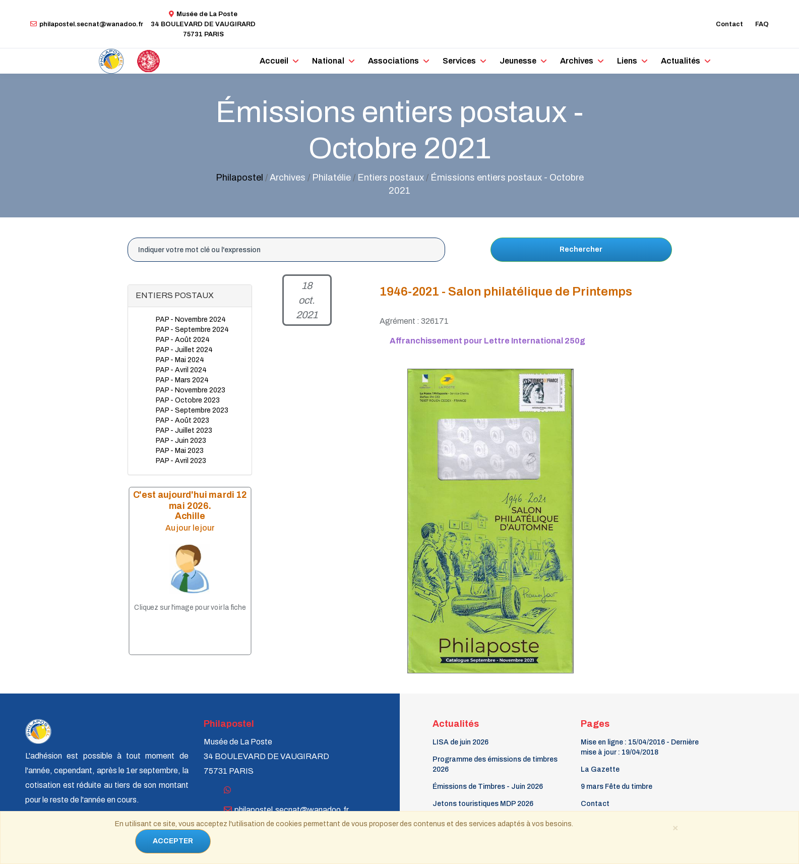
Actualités (680, 60)
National (328, 60)
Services (459, 60)
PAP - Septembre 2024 (192, 329)
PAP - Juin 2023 (181, 440)
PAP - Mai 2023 (180, 450)
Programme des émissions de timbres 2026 (495, 764)
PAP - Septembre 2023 (192, 410)
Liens (627, 60)
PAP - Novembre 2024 (191, 319)
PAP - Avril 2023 (181, 461)
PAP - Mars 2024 (182, 380)
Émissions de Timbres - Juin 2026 (488, 786)
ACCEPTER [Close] (173, 841)
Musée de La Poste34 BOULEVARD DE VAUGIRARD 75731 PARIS (203, 24)
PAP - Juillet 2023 (184, 430)
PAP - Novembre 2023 (190, 390)
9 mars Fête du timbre (616, 786)
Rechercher (581, 249)
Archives (576, 60)
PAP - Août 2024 (183, 339)
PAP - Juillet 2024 (184, 350)
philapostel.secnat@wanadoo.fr (86, 24)
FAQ (762, 24)
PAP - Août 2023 (182, 420)
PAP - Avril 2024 (181, 370)
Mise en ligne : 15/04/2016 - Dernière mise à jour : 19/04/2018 (640, 747)
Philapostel (239, 177)
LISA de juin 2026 (460, 742)
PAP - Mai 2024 (180, 360)
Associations (393, 60)
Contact (729, 24)
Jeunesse (518, 60)
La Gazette (600, 769)
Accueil (274, 60)
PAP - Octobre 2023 (188, 400)
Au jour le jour (189, 528)
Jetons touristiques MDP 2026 (483, 804)
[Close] (675, 827)
